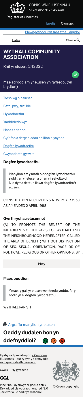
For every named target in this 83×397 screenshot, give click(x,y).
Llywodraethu (13, 114)
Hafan (16, 40)
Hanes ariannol (14, 130)
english (51, 23)
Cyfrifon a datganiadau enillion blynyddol (34, 138)
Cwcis (4, 370)
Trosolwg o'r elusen (17, 98)
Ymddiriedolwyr (15, 122)
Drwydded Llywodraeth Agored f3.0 (24, 388)
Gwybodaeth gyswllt (18, 154)
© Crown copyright (66, 386)
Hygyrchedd (20, 370)
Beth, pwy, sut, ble (17, 106)
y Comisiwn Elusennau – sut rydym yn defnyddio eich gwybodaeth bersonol (24, 358)
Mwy (41, 264)
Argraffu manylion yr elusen (29, 324)
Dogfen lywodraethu (18, 146)
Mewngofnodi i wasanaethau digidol (52, 32)
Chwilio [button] (73, 40)
